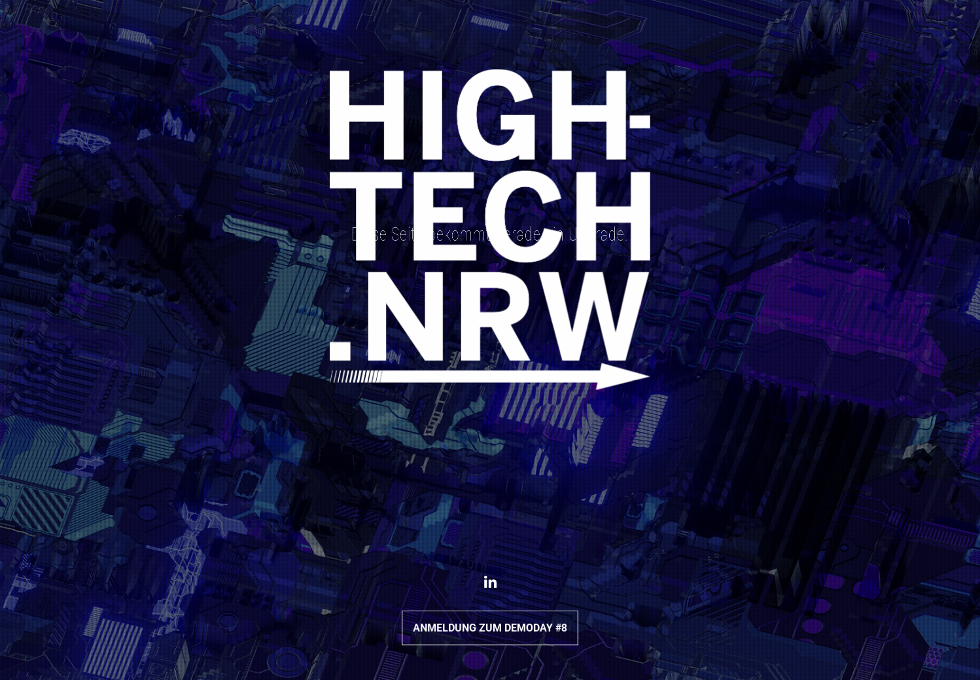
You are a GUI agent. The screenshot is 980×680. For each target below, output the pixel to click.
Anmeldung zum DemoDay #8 (490, 627)
